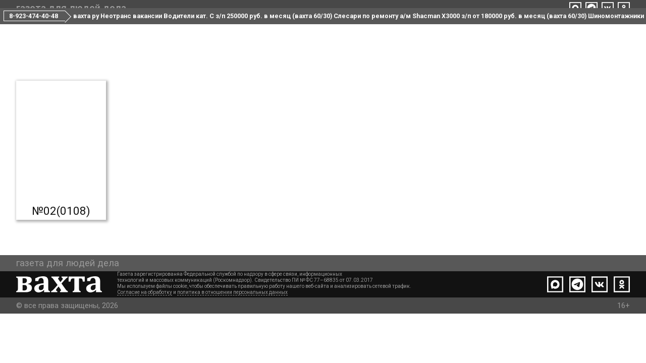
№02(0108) (61, 248)
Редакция (282, 29)
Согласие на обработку (144, 341)
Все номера (220, 29)
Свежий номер (148, 29)
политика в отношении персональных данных (232, 341)
